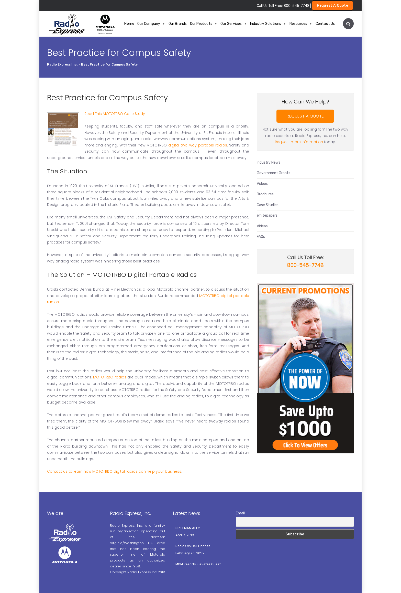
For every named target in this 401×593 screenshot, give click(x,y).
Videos (262, 184)
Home (129, 24)
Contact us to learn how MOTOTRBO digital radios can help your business (114, 471)
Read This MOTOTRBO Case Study (114, 113)
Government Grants (273, 173)
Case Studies (268, 205)
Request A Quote (332, 5)
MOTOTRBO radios (109, 377)
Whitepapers (267, 215)
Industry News (268, 162)
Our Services (233, 24)
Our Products (204, 24)
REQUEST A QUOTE (305, 116)
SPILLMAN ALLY (187, 528)
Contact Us (325, 24)
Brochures (265, 194)
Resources (301, 24)
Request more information (299, 141)
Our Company (151, 24)
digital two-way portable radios (197, 145)
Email (240, 513)
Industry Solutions (268, 24)
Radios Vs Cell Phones (192, 546)
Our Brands (178, 24)
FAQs (261, 237)
